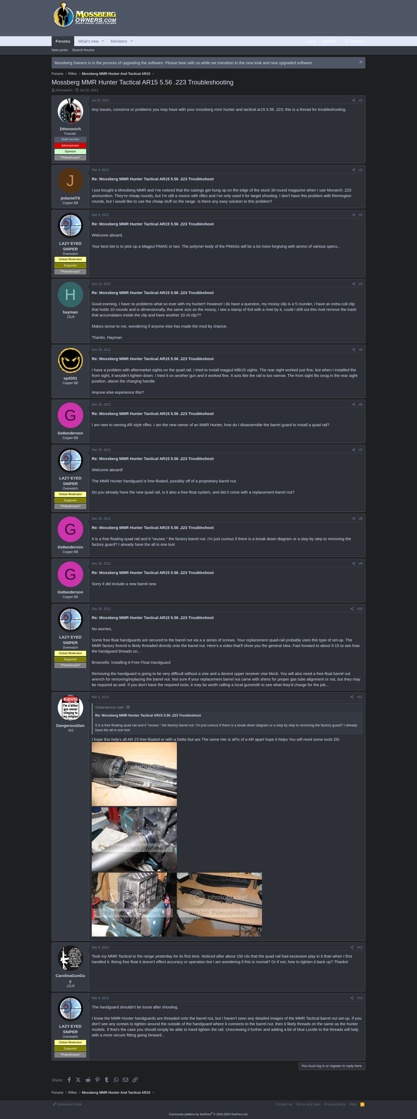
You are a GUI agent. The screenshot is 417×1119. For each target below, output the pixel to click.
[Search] (353, 41)
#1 (360, 100)
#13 (359, 998)
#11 (359, 697)
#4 (360, 284)
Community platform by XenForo (208, 1114)
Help (353, 1104)
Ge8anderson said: (109, 707)
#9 (360, 563)
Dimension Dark (67, 1104)
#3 (360, 215)
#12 (359, 947)
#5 (360, 350)
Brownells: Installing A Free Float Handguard (131, 662)
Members (119, 41)
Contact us (284, 1104)
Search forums (83, 50)
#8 (360, 518)
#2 (360, 170)
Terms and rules (308, 1104)
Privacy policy (334, 1104)
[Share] (354, 100)
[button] (103, 41)
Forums (63, 41)
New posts (60, 50)
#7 (360, 450)
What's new (88, 41)
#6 (360, 404)
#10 (359, 609)
